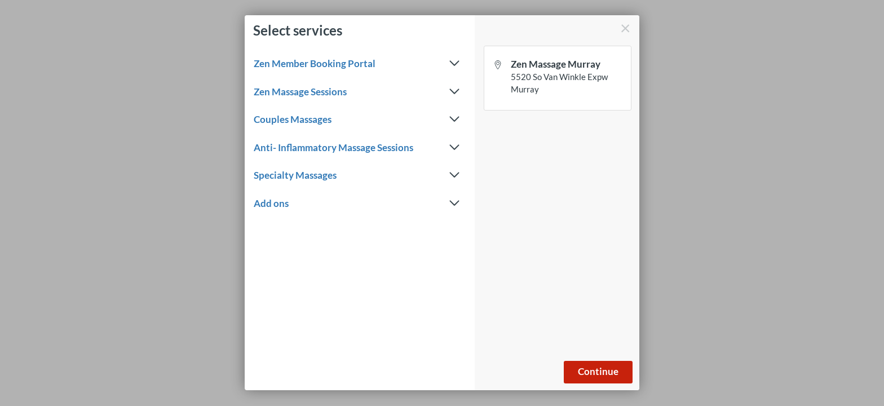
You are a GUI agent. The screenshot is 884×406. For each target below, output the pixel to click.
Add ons (356, 203)
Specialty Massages (356, 175)
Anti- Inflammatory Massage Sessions (356, 147)
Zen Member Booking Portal (356, 63)
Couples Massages (356, 119)
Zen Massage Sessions (356, 92)
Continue (598, 371)
